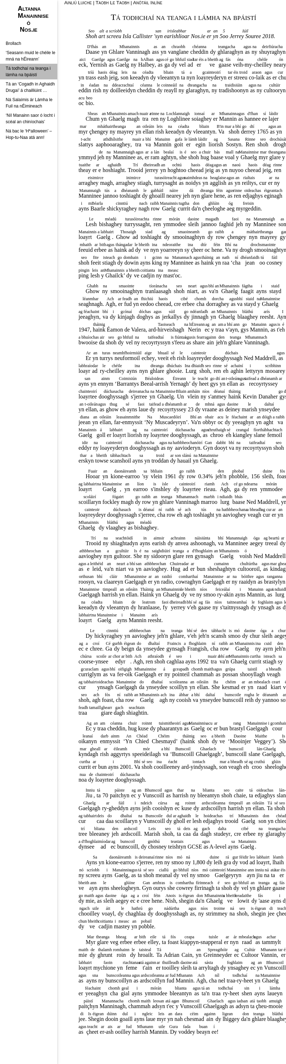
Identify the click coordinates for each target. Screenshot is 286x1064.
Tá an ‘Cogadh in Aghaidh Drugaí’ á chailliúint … (30, 87)
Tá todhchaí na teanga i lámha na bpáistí (28, 71)
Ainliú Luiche (78, 2)
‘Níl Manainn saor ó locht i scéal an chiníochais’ (30, 118)
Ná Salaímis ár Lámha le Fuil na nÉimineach (29, 103)
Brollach (13, 43)
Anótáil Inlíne (147, 2)
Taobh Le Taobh (112, 2)
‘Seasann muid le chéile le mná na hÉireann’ (30, 56)
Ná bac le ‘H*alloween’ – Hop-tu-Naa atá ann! (29, 134)
